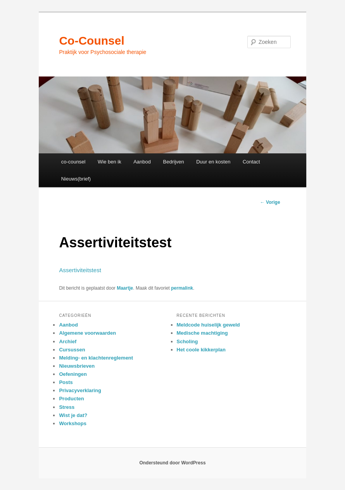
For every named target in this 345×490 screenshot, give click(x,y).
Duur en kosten (213, 162)
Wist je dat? (73, 415)
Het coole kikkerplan (201, 350)
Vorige (270, 202)
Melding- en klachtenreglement (96, 358)
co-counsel (73, 162)
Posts (65, 382)
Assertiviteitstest (80, 270)
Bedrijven (173, 162)
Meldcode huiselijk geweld (208, 325)
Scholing (187, 341)
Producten (71, 398)
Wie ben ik (109, 162)
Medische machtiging (202, 333)
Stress (66, 407)
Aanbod (142, 162)
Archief (67, 341)
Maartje (125, 288)
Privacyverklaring (80, 390)
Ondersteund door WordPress (172, 463)
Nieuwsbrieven (77, 366)
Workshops (72, 423)
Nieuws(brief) (76, 179)
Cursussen (72, 350)
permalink (182, 288)
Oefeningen (73, 374)
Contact (251, 162)
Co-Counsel (91, 40)
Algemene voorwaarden (87, 333)
